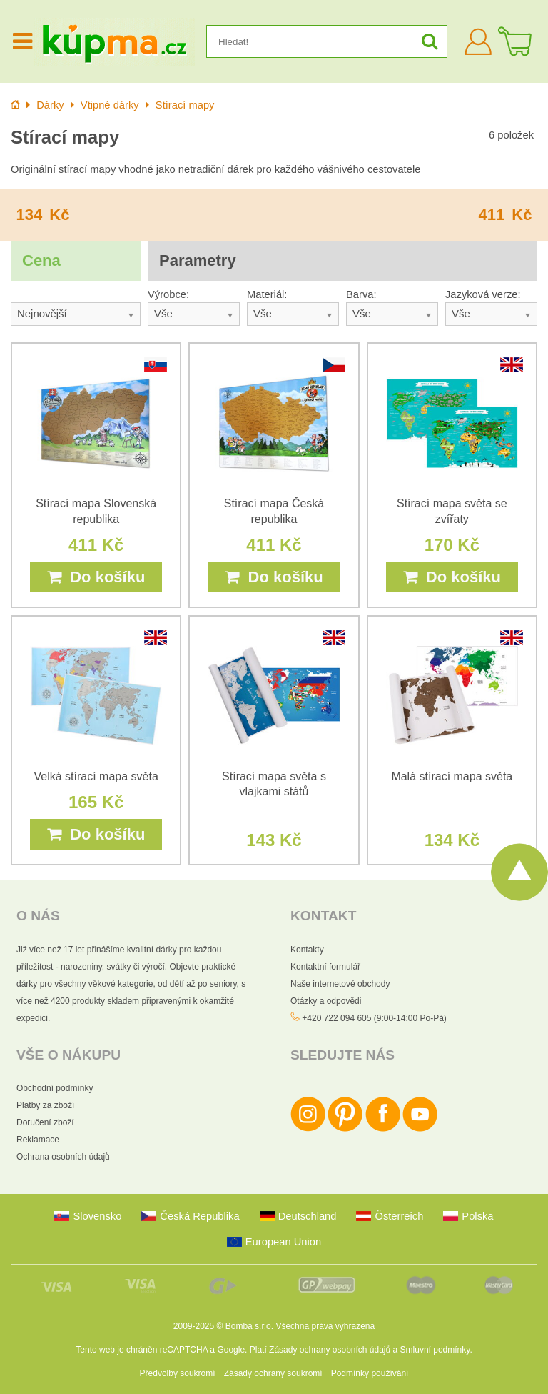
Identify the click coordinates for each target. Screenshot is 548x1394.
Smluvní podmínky (435, 1350)
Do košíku (96, 577)
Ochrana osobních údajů (63, 1157)
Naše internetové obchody (340, 984)
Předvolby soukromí (177, 1373)
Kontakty (307, 950)
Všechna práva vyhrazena (325, 1326)
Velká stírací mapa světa (96, 776)
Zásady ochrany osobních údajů (329, 1350)
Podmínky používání (370, 1373)
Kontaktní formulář (325, 967)
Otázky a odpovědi (325, 1001)
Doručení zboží (45, 1122)
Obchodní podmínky (54, 1088)
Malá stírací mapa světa (451, 776)
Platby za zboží (45, 1105)
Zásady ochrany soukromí (273, 1373)
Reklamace (37, 1140)
